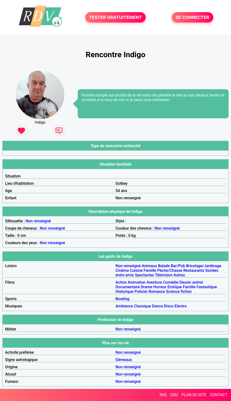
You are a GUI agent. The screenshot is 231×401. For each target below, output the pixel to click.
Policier (141, 291)
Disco (169, 306)
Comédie (171, 282)
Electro (181, 306)
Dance (157, 306)
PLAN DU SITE (194, 395)
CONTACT (218, 395)
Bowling (122, 299)
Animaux (149, 266)
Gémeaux (124, 359)
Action (121, 282)
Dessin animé (191, 282)
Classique (142, 306)
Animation (136, 282)
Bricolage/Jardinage (203, 266)
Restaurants (193, 270)
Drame (146, 287)
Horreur (160, 287)
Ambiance (124, 306)
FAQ (163, 395)
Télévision (163, 275)
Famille (150, 270)
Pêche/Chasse (169, 270)
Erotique (174, 287)
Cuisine (136, 270)
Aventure (154, 282)
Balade (164, 266)
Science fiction (179, 291)
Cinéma (122, 270)
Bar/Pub (178, 266)
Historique (125, 291)
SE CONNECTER (192, 17)
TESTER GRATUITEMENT (115, 17)
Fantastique (207, 287)
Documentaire (128, 287)
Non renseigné (38, 221)
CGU (174, 395)
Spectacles (144, 275)
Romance (157, 291)
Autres (179, 275)
